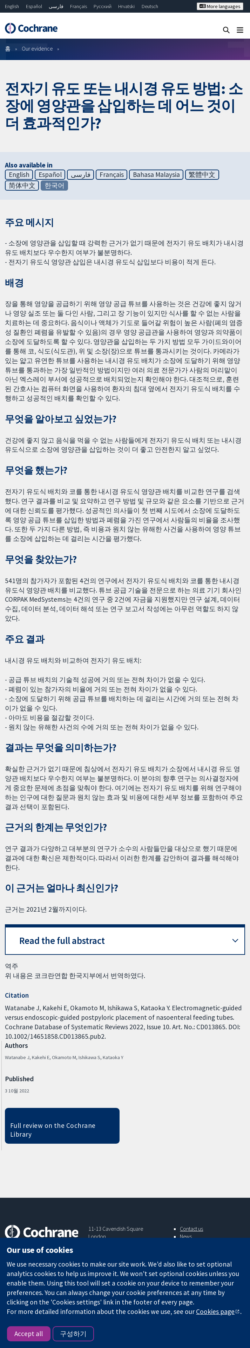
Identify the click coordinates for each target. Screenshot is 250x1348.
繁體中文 (202, 174)
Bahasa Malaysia (156, 174)
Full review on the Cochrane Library (53, 1129)
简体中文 (22, 185)
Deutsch (150, 6)
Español (34, 6)
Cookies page (215, 1311)
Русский (103, 6)
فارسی (56, 6)
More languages (220, 6)
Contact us (191, 1228)
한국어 (55, 185)
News (186, 1236)
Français (78, 6)
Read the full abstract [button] (62, 940)
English (12, 6)
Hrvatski (126, 6)
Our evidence (37, 48)
